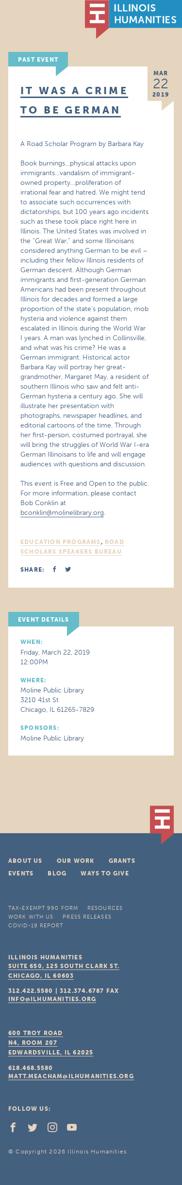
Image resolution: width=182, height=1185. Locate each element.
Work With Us (30, 917)
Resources (105, 908)
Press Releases (87, 917)
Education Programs (60, 542)
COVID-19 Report (36, 925)
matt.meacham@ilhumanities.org (71, 1076)
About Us (25, 860)
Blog (57, 873)
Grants (122, 860)
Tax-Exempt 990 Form (43, 908)
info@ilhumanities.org (52, 999)
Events (20, 873)
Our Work (76, 860)
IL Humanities (133, 19)
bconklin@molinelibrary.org (62, 513)
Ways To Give (105, 873)
